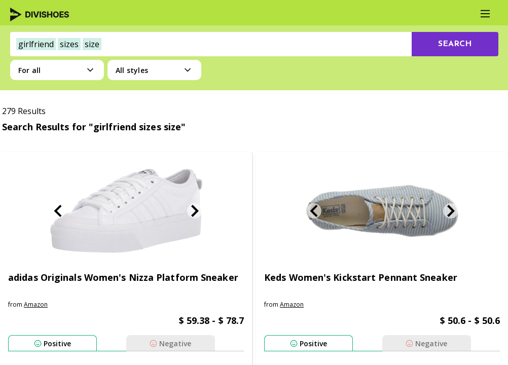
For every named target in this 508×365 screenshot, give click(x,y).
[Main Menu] (485, 13)
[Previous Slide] (57, 210)
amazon (36, 304)
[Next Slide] (194, 210)
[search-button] (455, 44)
